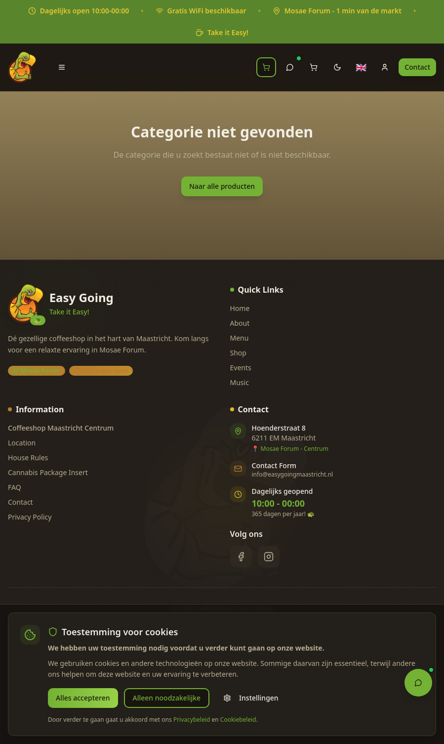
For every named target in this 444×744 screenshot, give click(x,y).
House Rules (28, 457)
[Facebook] (241, 557)
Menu (239, 338)
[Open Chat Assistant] (418, 682)
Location (22, 442)
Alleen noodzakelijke (167, 697)
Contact (417, 67)
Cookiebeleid (238, 719)
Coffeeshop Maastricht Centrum (61, 428)
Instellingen (251, 697)
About (240, 323)
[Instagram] (269, 557)
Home (240, 308)
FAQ (14, 487)
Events (240, 367)
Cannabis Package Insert (48, 472)
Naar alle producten (222, 186)
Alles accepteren (83, 697)
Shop (238, 352)
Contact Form (274, 465)
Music (239, 382)
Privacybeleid (191, 719)
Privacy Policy (29, 517)
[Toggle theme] (337, 67)
